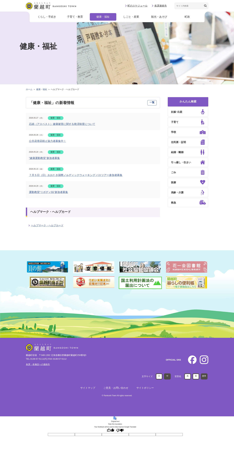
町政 (187, 17)
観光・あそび (159, 17)
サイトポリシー (145, 387)
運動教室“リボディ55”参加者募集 (48, 192)
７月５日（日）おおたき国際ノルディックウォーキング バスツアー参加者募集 (76, 175)
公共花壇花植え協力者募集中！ (47, 141)
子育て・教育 (75, 17)
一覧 (152, 102)
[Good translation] (110, 430)
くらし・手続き (47, 17)
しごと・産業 (131, 17)
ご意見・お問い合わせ (115, 387)
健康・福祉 (103, 17)
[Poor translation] (120, 430)
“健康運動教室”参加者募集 (44, 158)
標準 (204, 376)
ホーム (29, 89)
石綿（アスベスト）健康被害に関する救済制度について (62, 124)
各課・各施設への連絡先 (38, 364)
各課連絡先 (160, 6)
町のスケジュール (137, 6)
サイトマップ (87, 387)
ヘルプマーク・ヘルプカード (47, 225)
